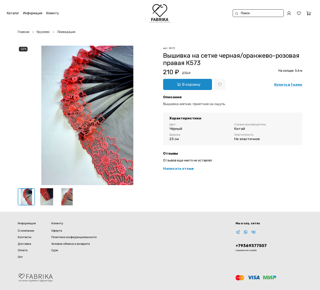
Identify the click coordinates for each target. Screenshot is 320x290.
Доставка (24, 243)
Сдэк (54, 250)
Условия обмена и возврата (70, 243)
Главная (23, 32)
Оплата (23, 250)
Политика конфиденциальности (74, 237)
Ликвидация (66, 32)
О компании (26, 230)
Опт (20, 257)
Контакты (24, 237)
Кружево (43, 32)
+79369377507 (251, 245)
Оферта (56, 230)
